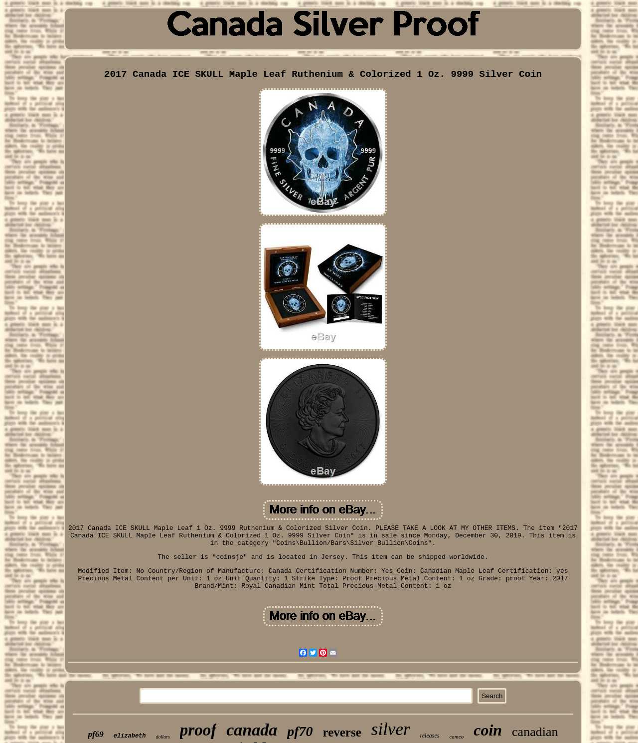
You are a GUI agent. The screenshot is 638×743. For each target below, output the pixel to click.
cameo (456, 737)
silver (390, 729)
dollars (163, 737)
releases (430, 735)
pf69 (96, 734)
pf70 (300, 731)
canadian (535, 732)
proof (198, 730)
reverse (342, 732)
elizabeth (130, 736)
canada (251, 730)
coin (488, 730)
